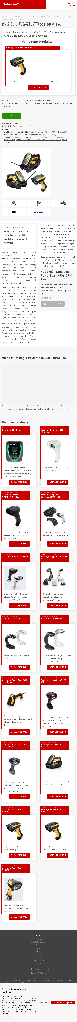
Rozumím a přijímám (63, 1003)
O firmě (39, 951)
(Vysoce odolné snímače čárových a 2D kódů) (30, 135)
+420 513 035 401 (38, 973)
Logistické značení (38, 942)
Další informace (8, 1017)
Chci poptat (11, 116)
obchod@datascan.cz (38, 969)
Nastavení (43, 1003)
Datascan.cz (7, 16)
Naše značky (38, 939)
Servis (38, 945)
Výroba (15, 126)
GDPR (38, 957)
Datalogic (14, 123)
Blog (38, 948)
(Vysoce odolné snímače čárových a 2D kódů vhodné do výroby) (34, 137)
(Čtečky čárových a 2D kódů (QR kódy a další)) (35, 132)
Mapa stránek (38, 960)
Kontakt (38, 954)
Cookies (38, 963)
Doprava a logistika (26, 126)
